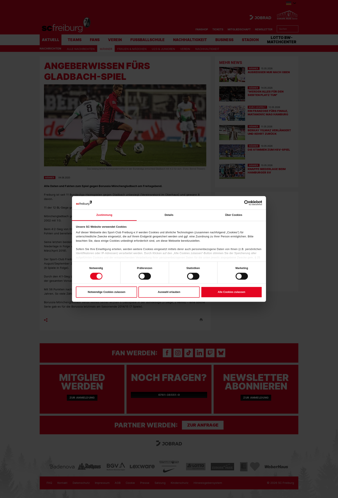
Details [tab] (169, 215)
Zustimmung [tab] (104, 215)
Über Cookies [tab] (233, 215)
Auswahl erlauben (169, 292)
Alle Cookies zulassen (231, 292)
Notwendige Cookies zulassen (106, 292)
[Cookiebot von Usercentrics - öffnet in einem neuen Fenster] (243, 203)
